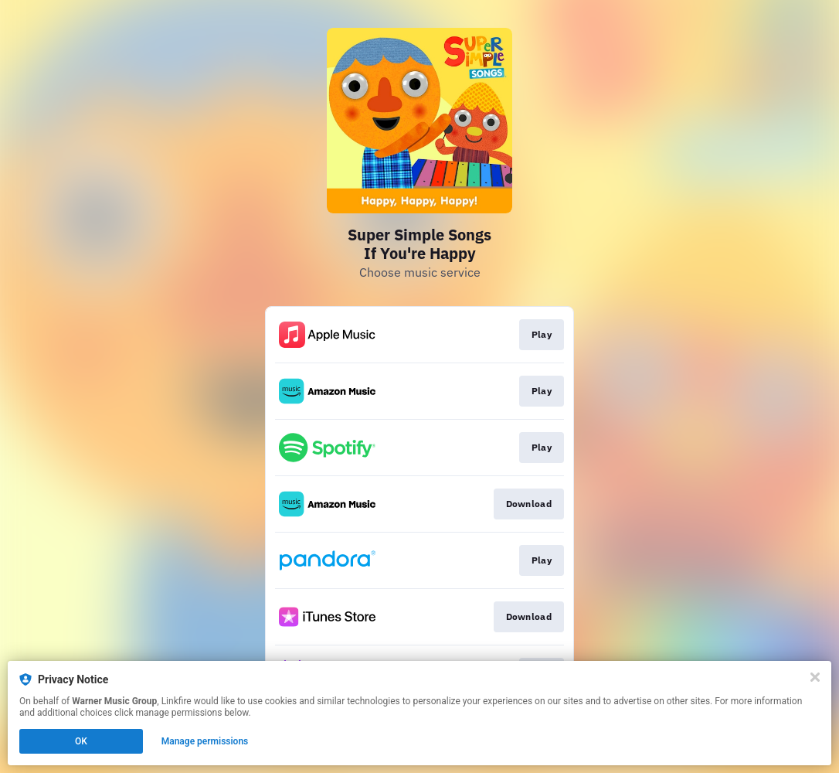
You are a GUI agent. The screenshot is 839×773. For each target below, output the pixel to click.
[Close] (815, 677)
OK (81, 741)
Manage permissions (205, 741)
